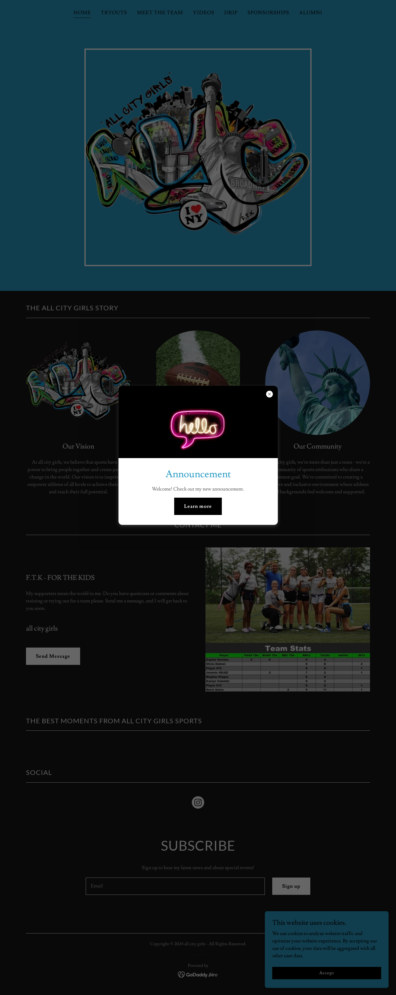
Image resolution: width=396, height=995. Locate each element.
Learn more (198, 506)
